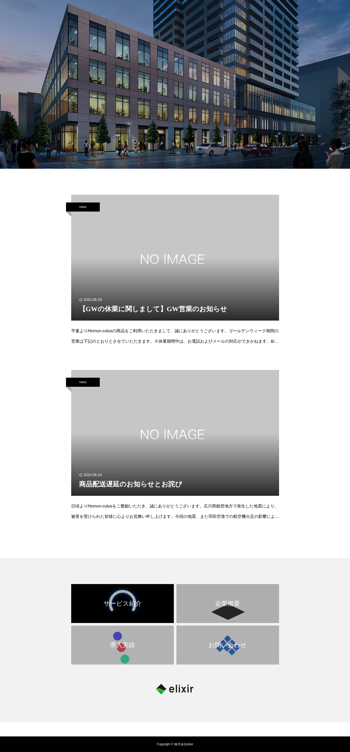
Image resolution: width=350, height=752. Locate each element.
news (82, 207)
